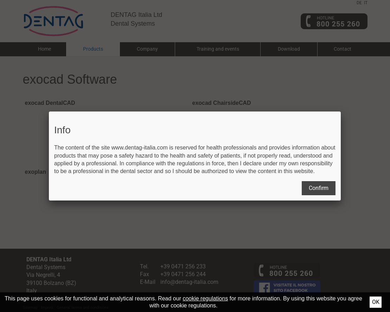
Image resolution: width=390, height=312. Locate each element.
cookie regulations (205, 298)
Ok (375, 302)
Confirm (318, 188)
